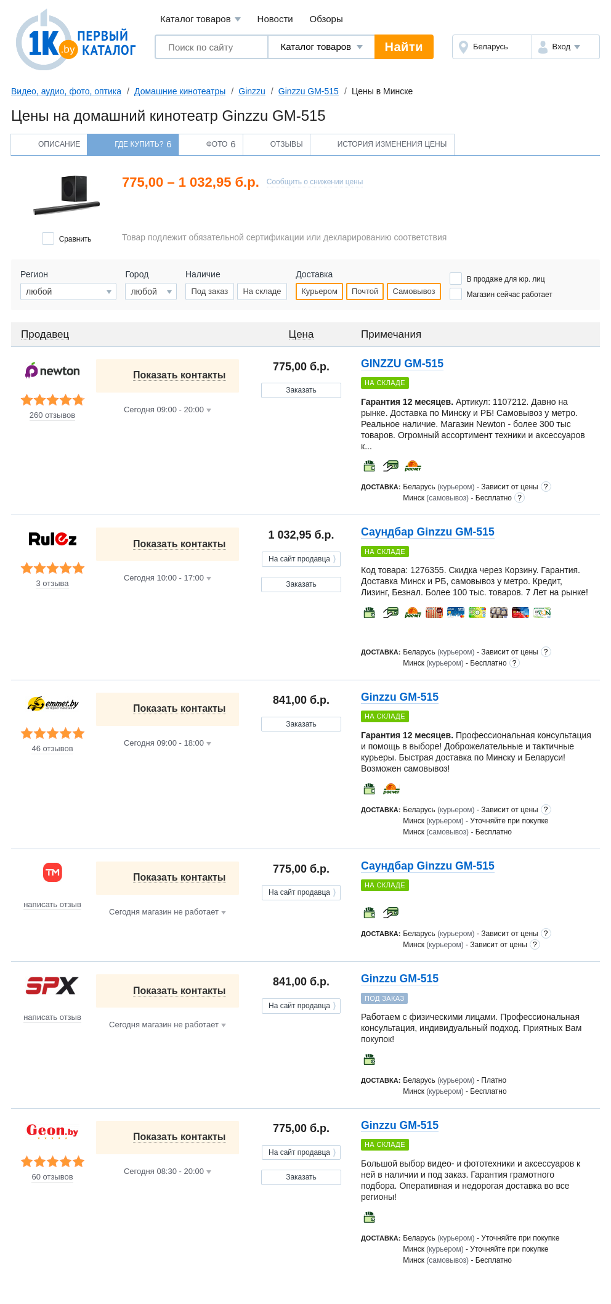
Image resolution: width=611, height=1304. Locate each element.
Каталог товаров (200, 19)
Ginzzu (251, 91)
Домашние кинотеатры (179, 91)
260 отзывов (52, 415)
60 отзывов (52, 1177)
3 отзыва (52, 583)
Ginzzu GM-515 (308, 91)
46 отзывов (52, 748)
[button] (565, 47)
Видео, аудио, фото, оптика (66, 91)
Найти (404, 47)
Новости (275, 19)
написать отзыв (52, 904)
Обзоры (326, 19)
